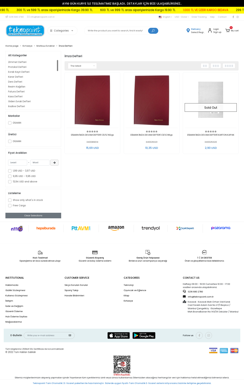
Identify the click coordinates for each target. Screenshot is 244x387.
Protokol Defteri (17, 67)
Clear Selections (33, 215)
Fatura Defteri (16, 91)
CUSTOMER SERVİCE (77, 278)
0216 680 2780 (193, 291)
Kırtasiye (128, 300)
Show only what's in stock (28, 200)
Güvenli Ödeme (14, 311)
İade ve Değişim (14, 306)
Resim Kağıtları (16, 86)
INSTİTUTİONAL (14, 278)
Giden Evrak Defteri (19, 101)
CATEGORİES (132, 278)
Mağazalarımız (13, 321)
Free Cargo (19, 205)
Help (212, 16)
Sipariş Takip (71, 290)
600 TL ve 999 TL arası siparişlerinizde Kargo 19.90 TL (147, 10)
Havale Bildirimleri (74, 295)
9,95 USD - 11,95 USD (24, 176)
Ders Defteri (15, 81)
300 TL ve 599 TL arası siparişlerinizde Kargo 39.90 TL (64, 10)
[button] (232, 31)
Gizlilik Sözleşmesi (15, 290)
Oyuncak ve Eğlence (135, 290)
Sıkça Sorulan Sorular (76, 285)
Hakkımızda (11, 285)
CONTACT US (191, 278)
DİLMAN (17, 122)
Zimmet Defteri (17, 62)
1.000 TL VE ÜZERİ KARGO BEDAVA (215, 10)
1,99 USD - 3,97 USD (24, 170)
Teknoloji (129, 285)
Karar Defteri (15, 76)
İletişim (9, 300)
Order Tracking (199, 16)
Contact (222, 16)
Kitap (126, 295)
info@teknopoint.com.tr (198, 296)
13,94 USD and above (25, 181)
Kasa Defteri (15, 96)
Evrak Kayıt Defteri (18, 72)
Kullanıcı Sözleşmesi (16, 295)
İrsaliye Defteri (16, 106)
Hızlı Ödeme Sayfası (16, 316)
